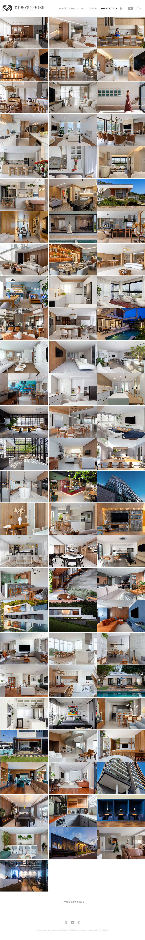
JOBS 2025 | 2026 (108, 8)
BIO (82, 8)
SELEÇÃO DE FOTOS (68, 8)
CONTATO (92, 8)
